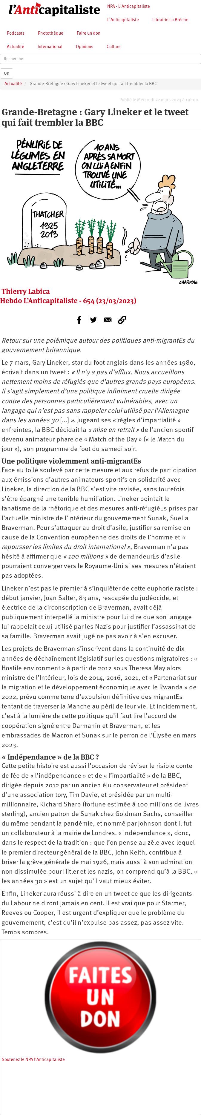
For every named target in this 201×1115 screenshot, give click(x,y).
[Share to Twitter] (93, 320)
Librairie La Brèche (170, 20)
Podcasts (15, 33)
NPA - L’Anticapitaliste (128, 6)
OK (6, 73)
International (50, 47)
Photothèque (50, 33)
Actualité (15, 47)
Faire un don (88, 33)
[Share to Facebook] (79, 320)
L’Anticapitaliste (123, 20)
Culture (114, 47)
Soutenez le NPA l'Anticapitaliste (33, 1060)
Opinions (84, 47)
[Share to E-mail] (108, 320)
